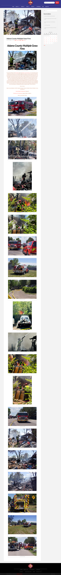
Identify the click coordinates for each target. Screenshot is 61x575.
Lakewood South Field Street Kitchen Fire (50, 28)
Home (21, 40)
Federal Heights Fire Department (21, 91)
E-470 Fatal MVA (47, 25)
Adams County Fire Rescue (26, 72)
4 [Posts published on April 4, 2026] (56, 35)
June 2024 (24, 40)
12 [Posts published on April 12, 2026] (44, 39)
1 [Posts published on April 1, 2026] (50, 35)
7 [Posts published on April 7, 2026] (48, 37)
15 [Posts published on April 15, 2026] (50, 39)
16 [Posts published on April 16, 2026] (52, 39)
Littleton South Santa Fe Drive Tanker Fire (50, 19)
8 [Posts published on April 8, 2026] (50, 37)
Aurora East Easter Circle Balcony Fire (49, 22)
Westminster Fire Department (17, 93)
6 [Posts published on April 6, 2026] (46, 37)
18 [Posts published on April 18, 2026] (56, 39)
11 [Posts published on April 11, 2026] (56, 37)
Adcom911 (17, 72)
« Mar (44, 45)
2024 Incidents (17, 40)
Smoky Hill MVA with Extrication (49, 16)
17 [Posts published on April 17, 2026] (54, 39)
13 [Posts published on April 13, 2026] (46, 39)
